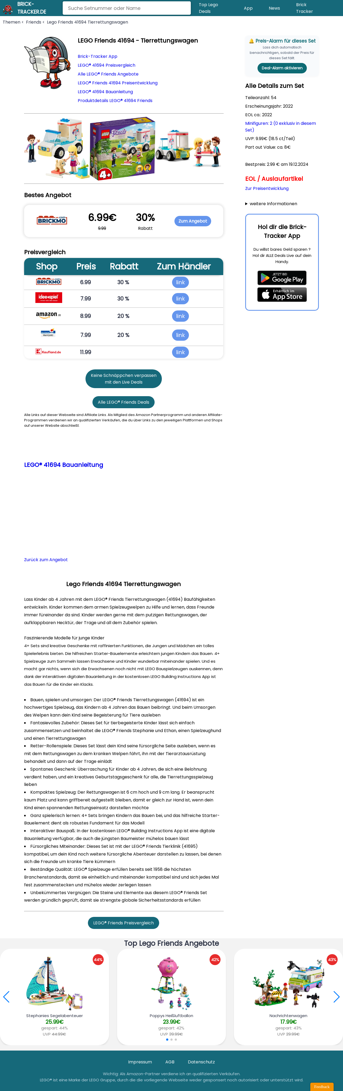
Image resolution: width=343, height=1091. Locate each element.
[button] (336, 997)
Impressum (140, 1062)
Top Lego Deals (208, 8)
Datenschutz (201, 1062)
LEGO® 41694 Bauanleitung (105, 92)
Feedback (322, 1087)
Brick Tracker (304, 8)
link (180, 282)
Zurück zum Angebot (46, 560)
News (274, 8)
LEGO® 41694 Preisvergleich (106, 65)
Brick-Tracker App (97, 56)
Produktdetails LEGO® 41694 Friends (115, 101)
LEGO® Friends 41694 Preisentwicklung (118, 83)
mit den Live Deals (124, 382)
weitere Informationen (273, 204)
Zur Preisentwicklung (267, 188)
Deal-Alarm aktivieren (282, 68)
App (248, 8)
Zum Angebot (192, 221)
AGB (169, 1062)
